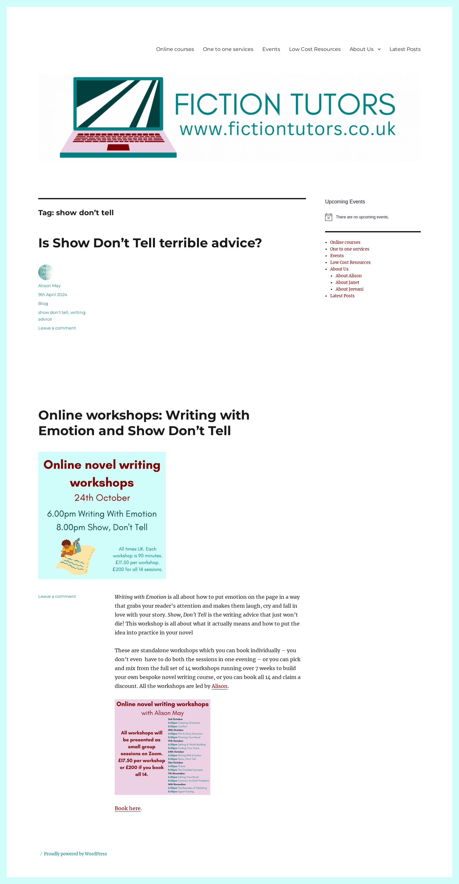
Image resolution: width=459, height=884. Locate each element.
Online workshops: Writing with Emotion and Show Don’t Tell (144, 422)
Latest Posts (405, 49)
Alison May (49, 285)
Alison (220, 686)
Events (271, 49)
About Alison (349, 276)
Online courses (175, 49)
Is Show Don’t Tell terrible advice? (150, 243)
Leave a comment (57, 327)
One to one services (228, 49)
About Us (362, 49)
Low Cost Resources (315, 49)
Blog (43, 303)
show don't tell (53, 312)
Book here (128, 808)
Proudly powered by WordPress (75, 854)
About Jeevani (349, 289)
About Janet (347, 282)
